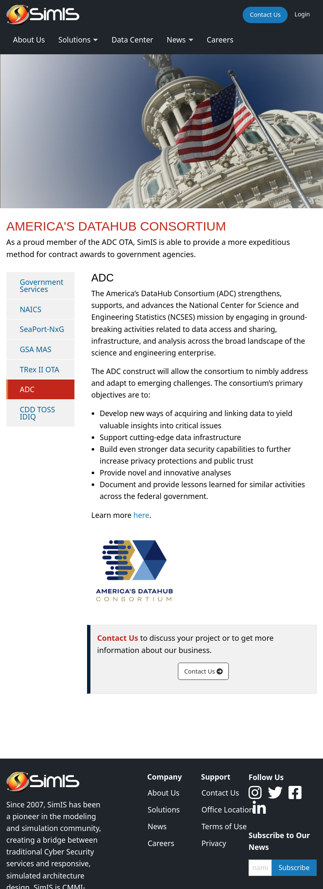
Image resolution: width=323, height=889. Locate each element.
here (141, 515)
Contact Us (203, 671)
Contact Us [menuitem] (265, 15)
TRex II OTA (39, 369)
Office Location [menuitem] (218, 809)
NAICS (30, 309)
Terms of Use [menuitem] (218, 826)
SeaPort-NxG (42, 329)
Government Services (42, 286)
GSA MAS (35, 349)
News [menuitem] (176, 39)
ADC (27, 389)
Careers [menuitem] (220, 39)
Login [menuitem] (302, 14)
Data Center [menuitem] (132, 39)
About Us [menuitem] (29, 39)
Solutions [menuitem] (74, 39)
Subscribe (294, 867)
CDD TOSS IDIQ (37, 413)
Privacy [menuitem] (213, 843)
